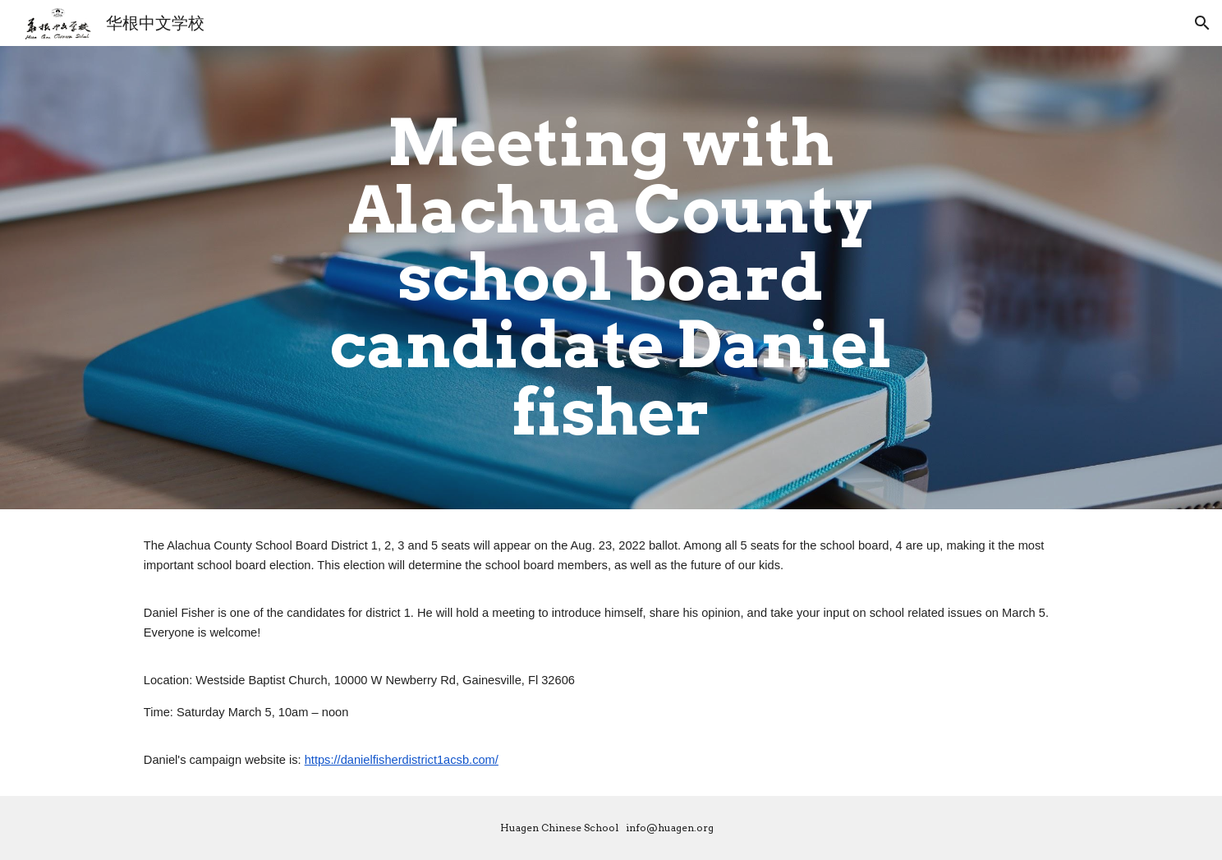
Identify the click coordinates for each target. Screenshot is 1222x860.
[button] (1202, 23)
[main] (611, 277)
